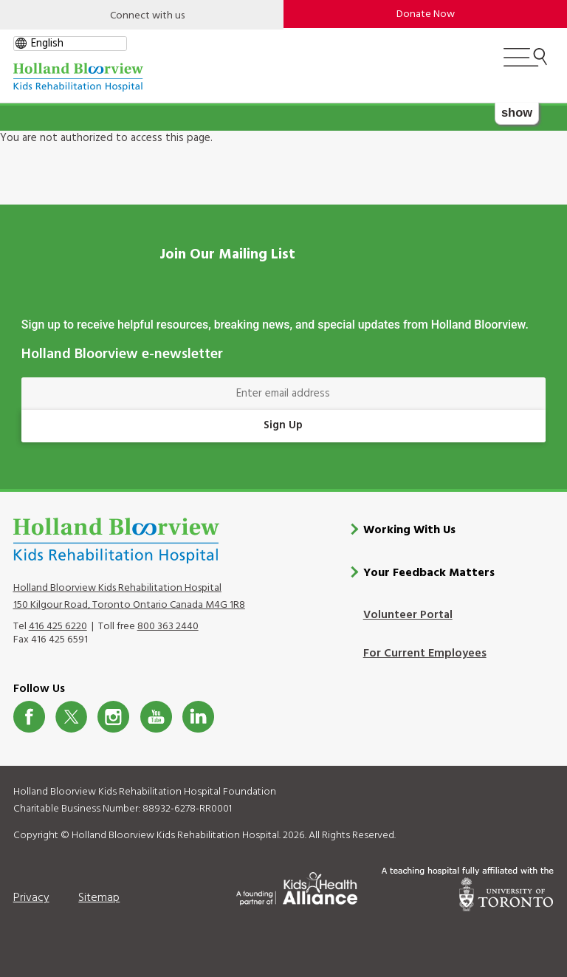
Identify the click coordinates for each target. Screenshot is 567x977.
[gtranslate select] (70, 43)
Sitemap (99, 898)
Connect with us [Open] (147, 15)
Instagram (113, 717)
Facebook (29, 717)
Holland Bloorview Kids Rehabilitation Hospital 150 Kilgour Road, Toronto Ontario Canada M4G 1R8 (129, 597)
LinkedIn (198, 717)
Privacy (31, 898)
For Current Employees (425, 653)
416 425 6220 (58, 626)
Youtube (156, 717)
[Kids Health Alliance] (296, 886)
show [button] (516, 112)
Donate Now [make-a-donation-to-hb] (425, 14)
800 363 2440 (168, 626)
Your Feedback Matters (429, 573)
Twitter (71, 717)
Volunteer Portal (408, 615)
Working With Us (409, 530)
